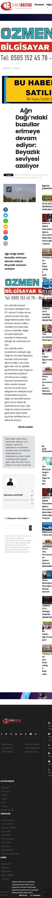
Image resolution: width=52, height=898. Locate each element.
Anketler (5, 867)
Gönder (31, 528)
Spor (3, 802)
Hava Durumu (7, 820)
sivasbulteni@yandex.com (16, 500)
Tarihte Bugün (8, 838)
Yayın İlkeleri (7, 748)
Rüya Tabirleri (7, 875)
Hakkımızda (6, 744)
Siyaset (4, 795)
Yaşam (17, 68)
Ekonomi (5, 791)
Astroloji (5, 878)
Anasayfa (7, 68)
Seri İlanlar (6, 846)
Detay (23, 895)
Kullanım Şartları (32, 744)
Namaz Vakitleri (8, 827)
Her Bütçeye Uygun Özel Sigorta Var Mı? (46, 475)
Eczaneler (5, 831)
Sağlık (4, 798)
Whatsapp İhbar (32, 748)
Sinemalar (6, 842)
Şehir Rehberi (7, 850)
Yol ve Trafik (7, 824)
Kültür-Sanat (7, 810)
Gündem (39, 4)
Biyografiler (6, 871)
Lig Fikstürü (6, 835)
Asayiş (4, 806)
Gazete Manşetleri (10, 853)
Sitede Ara (6, 864)
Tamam (35, 895)
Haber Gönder (31, 751)
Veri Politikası (7, 751)
